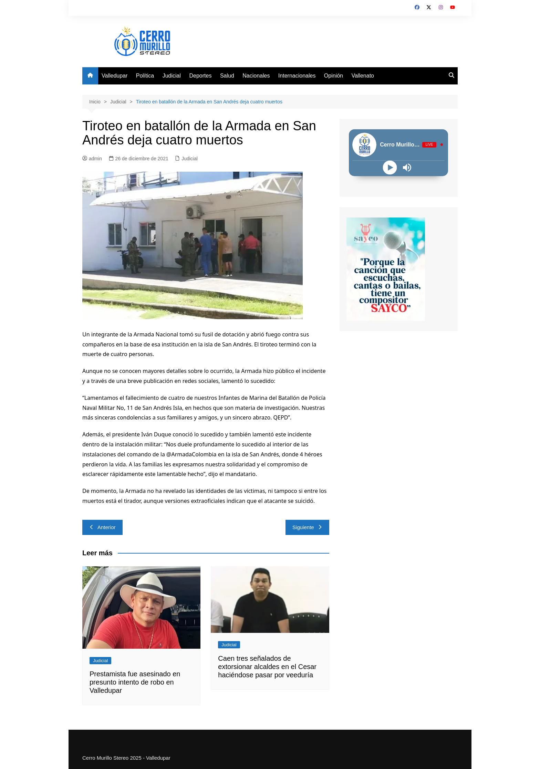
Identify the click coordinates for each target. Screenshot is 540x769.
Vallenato (362, 76)
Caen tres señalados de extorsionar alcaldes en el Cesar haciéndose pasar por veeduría (267, 667)
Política (145, 76)
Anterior (102, 527)
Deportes (200, 76)
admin (92, 158)
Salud (227, 76)
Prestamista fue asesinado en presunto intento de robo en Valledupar (135, 682)
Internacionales (297, 76)
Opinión (333, 76)
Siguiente (307, 527)
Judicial (172, 76)
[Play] (390, 167)
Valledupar (114, 76)
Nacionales (256, 76)
